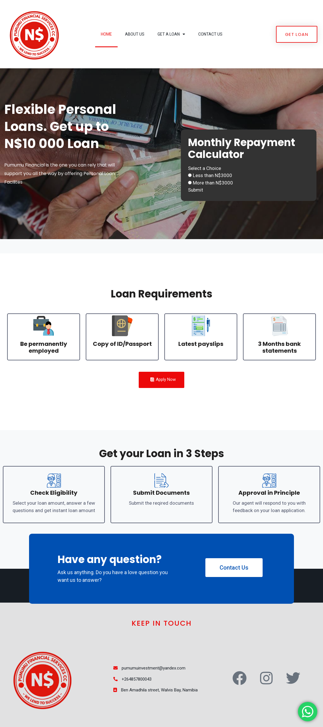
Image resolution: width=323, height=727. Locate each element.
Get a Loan (171, 34)
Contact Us (210, 34)
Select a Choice (204, 168)
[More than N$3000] (190, 182)
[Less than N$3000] (190, 175)
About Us (134, 34)
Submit (195, 190)
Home (106, 34)
